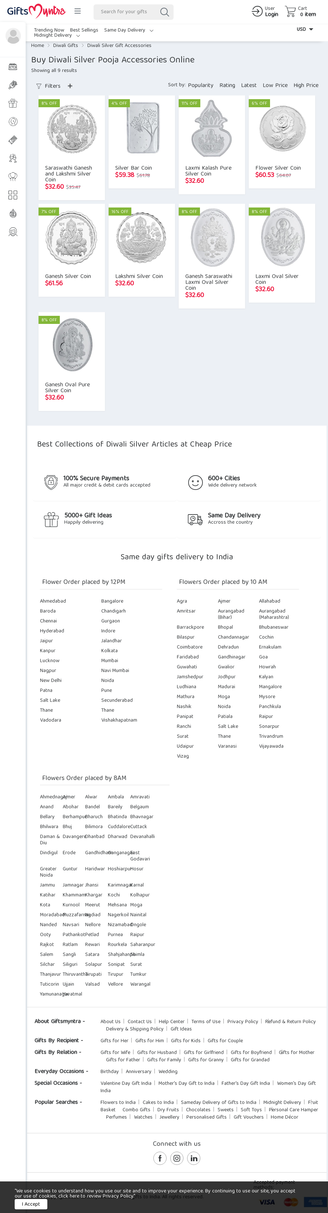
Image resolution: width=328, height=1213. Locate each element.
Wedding (168, 1072)
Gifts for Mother (296, 1052)
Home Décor (284, 1117)
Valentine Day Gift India (126, 1083)
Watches (143, 1117)
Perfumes (116, 1117)
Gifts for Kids (186, 1041)
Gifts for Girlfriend (204, 1052)
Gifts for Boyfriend (251, 1052)
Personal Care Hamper (293, 1110)
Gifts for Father (123, 1060)
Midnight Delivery (57, 35)
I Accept (31, 1204)
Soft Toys (251, 1110)
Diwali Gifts (65, 46)
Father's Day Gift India (246, 1083)
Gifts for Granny (206, 1060)
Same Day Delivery (128, 30)
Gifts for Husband (157, 1052)
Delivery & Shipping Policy (135, 1029)
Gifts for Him (149, 1041)
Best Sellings (84, 30)
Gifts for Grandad (250, 1060)
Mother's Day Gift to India (186, 1083)
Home (37, 46)
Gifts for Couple (225, 1041)
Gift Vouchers (249, 1117)
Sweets (226, 1110)
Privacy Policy (242, 1022)
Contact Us (140, 1022)
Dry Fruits (168, 1110)
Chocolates (198, 1110)
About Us (111, 1022)
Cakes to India (158, 1102)
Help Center (172, 1022)
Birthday (110, 1072)
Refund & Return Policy (290, 1022)
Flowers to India (118, 1102)
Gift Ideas (181, 1029)
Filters (48, 87)
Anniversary (139, 1072)
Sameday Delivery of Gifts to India (218, 1102)
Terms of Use (206, 1022)
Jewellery (169, 1117)
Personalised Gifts (206, 1117)
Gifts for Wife (115, 1052)
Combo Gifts (136, 1110)
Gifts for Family (164, 1060)
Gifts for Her (114, 1041)
